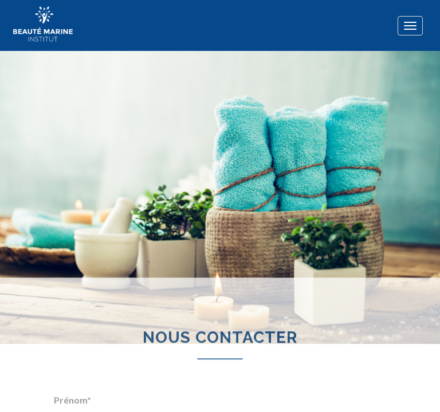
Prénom (72, 396)
